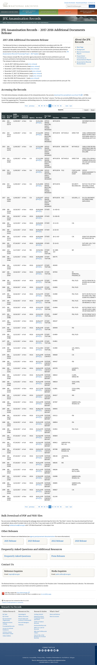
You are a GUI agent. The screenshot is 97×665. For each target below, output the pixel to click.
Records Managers (23, 622)
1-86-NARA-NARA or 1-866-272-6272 (48, 662)
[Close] (95, 647)
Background (80, 49)
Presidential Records (8, 626)
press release (32, 64)
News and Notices (55, 614)
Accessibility (33, 657)
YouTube (51, 650)
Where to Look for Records (39, 628)
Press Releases (58, 556)
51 (47, 106)
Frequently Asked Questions (17, 556)
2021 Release (81, 541)
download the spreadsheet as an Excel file (67, 95)
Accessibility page (46, 594)
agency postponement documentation (42, 536)
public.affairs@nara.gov (63, 574)
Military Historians (23, 616)
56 (60, 106)
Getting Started (38, 614)
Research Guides (40, 611)
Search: (60, 110)
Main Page (80, 47)
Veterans (20, 625)
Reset (92, 110)
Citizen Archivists (69, 3)
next (66, 106)
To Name (64, 118)
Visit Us (68, 12)
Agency (32, 118)
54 (55, 106)
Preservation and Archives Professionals (24, 619)
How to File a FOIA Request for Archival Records (40, 636)
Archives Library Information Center (8, 632)
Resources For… (24, 611)
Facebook (39, 650)
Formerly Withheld (25, 117)
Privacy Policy (41, 657)
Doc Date (39, 118)
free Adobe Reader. (23, 592)
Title (84, 118)
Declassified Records (40, 625)
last (71, 106)
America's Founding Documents (87, 12)
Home (4, 22)
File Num (56, 118)
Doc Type (48, 116)
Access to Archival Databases (8, 629)
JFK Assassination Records (29, 22)
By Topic (5, 614)
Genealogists (22, 614)
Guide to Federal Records (38, 622)
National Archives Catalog (7, 623)
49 (42, 106)
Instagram (45, 650)
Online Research (9, 611)
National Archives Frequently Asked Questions (39, 618)
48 (39, 106)
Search (92, 6)
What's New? (54, 611)
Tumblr (48, 650)
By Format (5, 616)
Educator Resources (48, 12)
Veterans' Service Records (29, 12)
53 (52, 106)
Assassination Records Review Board (84, 63)
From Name (76, 118)
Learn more (80, 661)
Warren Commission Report (83, 53)
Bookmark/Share (81, 3)
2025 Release (10, 541)
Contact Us (91, 3)
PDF (37, 123)
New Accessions (54, 616)
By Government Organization (7, 619)
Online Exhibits (7, 636)
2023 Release (34, 541)
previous (31, 106)
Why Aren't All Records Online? (40, 632)
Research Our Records (9, 12)
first (26, 106)
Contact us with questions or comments (12, 602)
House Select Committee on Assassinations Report (84, 57)
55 (58, 106)
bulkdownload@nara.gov (17, 525)
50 (44, 106)
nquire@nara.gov (14, 574)
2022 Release (57, 541)
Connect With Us (48, 647)
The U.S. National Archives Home (20, 4)
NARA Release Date (16, 116)
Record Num (9, 117)
